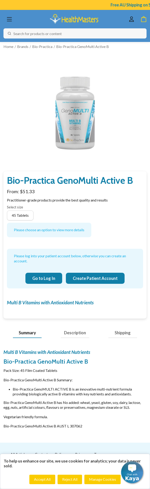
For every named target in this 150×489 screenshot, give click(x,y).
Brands (22, 46)
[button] (132, 472)
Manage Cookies (102, 479)
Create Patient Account (95, 278)
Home (8, 46)
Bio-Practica (42, 46)
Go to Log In (43, 278)
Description (75, 332)
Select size (15, 207)
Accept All (42, 479)
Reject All (69, 479)
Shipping (123, 332)
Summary (27, 332)
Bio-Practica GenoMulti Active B (82, 46)
